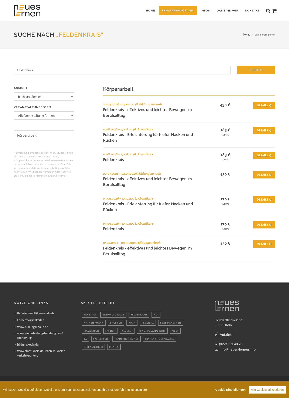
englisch (116, 322)
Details (264, 105)
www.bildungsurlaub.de (32, 326)
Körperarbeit (27, 135)
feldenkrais (139, 314)
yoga (132, 322)
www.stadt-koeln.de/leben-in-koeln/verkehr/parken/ (41, 353)
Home (246, 34)
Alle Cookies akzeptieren (267, 390)
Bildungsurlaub (113, 314)
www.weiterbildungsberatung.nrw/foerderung (40, 335)
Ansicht (21, 88)
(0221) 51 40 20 (230, 344)
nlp (156, 314)
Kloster (127, 330)
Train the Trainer (127, 338)
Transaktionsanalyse (159, 338)
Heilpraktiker (93, 346)
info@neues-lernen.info (238, 349)
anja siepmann (94, 322)
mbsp (175, 330)
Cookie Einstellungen (230, 390)
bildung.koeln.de (27, 344)
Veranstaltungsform (32, 107)
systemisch (100, 338)
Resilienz (148, 322)
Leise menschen (170, 322)
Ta (85, 338)
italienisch (91, 330)
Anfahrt (225, 334)
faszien (110, 330)
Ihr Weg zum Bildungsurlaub (35, 313)
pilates (114, 346)
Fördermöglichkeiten (30, 320)
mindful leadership (152, 330)
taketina (90, 314)
